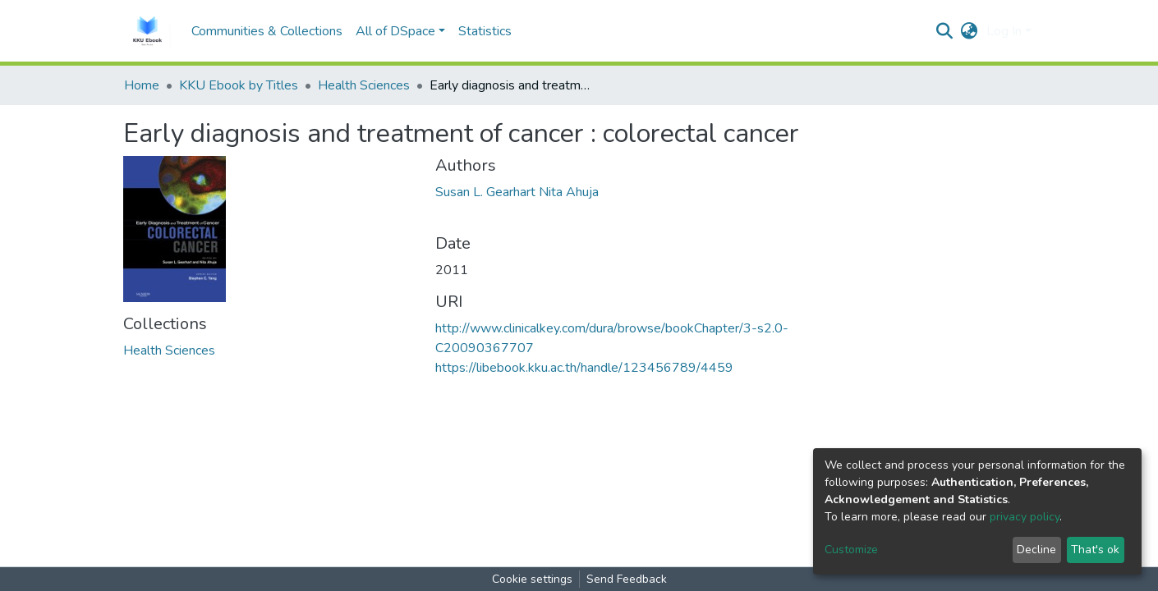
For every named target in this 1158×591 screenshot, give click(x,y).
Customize (851, 549)
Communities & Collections (266, 31)
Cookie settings (532, 579)
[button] (969, 31)
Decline (1036, 549)
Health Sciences (364, 85)
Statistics (485, 31)
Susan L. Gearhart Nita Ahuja (517, 192)
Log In (1004, 31)
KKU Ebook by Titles (238, 85)
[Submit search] (945, 31)
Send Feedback (626, 579)
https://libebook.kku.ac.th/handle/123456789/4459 (584, 368)
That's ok (1095, 549)
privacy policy (1024, 517)
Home (141, 85)
